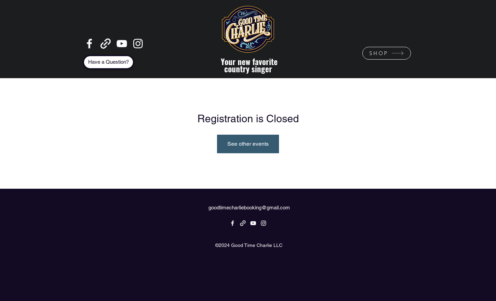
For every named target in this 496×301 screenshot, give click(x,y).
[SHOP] (386, 53)
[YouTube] (121, 43)
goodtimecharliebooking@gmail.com (249, 207)
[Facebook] (89, 43)
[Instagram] (138, 43)
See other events (248, 144)
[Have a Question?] (108, 62)
